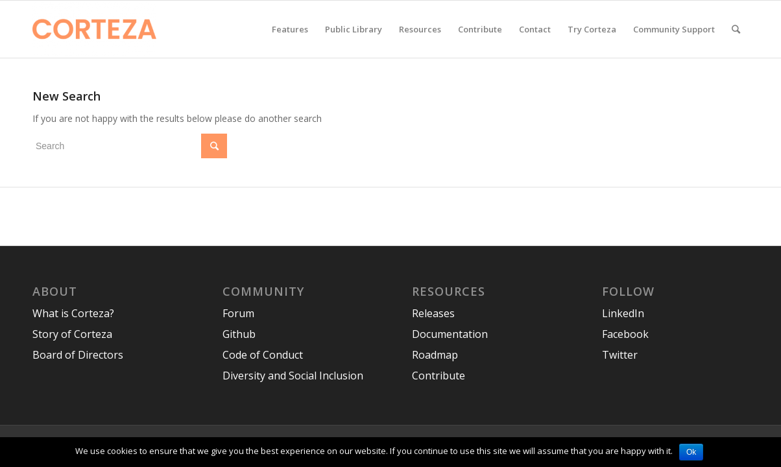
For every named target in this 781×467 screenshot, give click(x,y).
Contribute (438, 375)
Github (239, 334)
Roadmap (435, 355)
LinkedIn (623, 313)
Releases (433, 313)
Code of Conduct (262, 355)
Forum (238, 313)
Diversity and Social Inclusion (292, 375)
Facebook (625, 334)
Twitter (620, 355)
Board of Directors (77, 355)
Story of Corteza (72, 334)
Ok (691, 452)
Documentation (450, 334)
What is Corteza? (73, 313)
